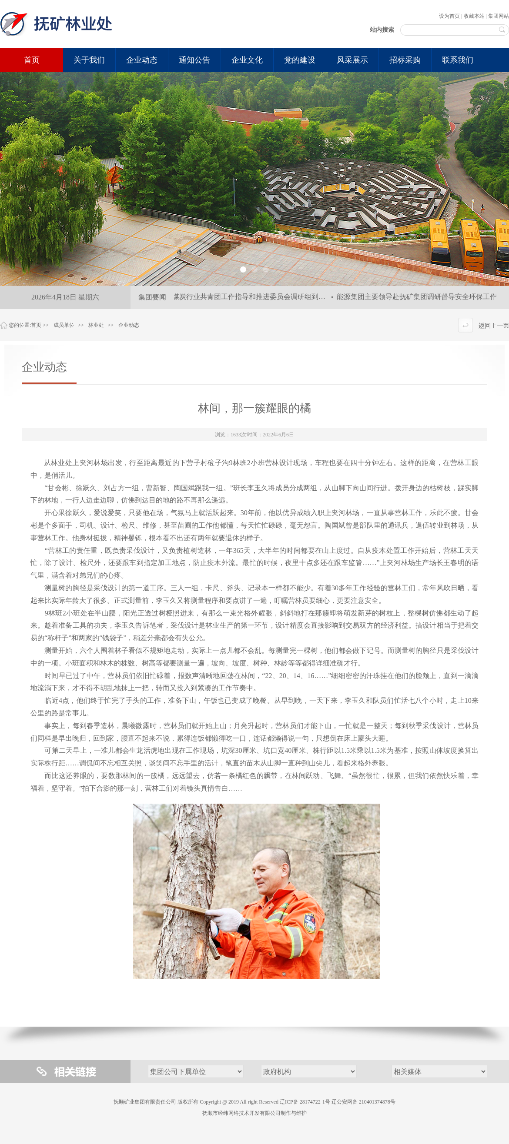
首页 (32, 60)
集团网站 (498, 16)
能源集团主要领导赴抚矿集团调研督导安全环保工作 (418, 296)
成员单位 (64, 325)
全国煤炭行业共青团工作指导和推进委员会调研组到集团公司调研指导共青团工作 (285, 296)
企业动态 (128, 325)
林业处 (96, 325)
